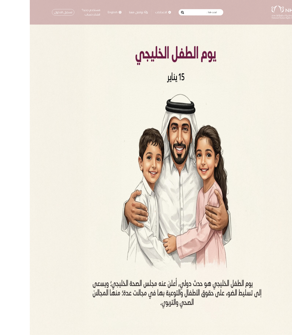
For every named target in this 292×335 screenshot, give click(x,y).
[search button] (153, 12)
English (85, 12)
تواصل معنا (108, 12)
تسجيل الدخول (33, 12)
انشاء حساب (62, 14)
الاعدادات (133, 12)
